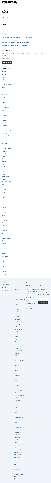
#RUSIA (3, 174)
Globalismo (4, 248)
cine (3, 210)
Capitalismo (4, 205)
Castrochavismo (5, 207)
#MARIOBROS (5, 143)
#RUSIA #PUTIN (5, 176)
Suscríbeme (7, 62)
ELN (3, 235)
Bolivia (3, 202)
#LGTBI (3, 138)
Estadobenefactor (6, 238)
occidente (4, 263)
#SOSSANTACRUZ (6, 182)
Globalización (5, 251)
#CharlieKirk (5, 95)
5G (2, 194)
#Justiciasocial (5, 135)
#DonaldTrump (5, 107)
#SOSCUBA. (5, 179)
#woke (3, 192)
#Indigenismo (5, 125)
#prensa (4, 166)
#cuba (3, 102)
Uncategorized (5, 274)
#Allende (4, 74)
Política (3, 266)
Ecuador (4, 228)
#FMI (3, 118)
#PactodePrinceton (6, 148)
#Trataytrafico (5, 187)
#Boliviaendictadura (6, 84)
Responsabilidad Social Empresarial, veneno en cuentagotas (16, 42)
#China (3, 100)
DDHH (3, 223)
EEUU (3, 233)
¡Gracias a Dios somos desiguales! (10, 40)
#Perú (3, 159)
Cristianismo (5, 220)
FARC (3, 240)
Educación (4, 230)
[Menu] (47, 2)
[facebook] (3, 287)
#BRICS (3, 87)
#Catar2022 (4, 92)
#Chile (3, 97)
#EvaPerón (4, 110)
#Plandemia (4, 161)
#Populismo (4, 164)
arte (2, 200)
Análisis (3, 197)
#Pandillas (4, 151)
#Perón (3, 156)
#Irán (3, 128)
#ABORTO (4, 71)
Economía (4, 225)
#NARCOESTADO (6, 146)
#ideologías (4, 123)
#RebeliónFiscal (5, 169)
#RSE (3, 171)
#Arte (3, 79)
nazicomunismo (5, 258)
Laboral (3, 253)
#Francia (4, 120)
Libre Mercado (5, 256)
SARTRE (4, 269)
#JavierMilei (4, 133)
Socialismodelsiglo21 (7, 271)
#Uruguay (4, 189)
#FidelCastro (5, 115)
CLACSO (4, 212)
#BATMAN (4, 82)
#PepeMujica (5, 153)
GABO (3, 246)
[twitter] (5, 287)
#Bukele (4, 89)
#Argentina (4, 77)
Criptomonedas (5, 217)
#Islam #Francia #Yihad (7, 130)
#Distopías (4, 105)
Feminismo (4, 243)
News (3, 261)
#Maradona (4, 141)
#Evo (3, 112)
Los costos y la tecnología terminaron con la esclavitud (15, 45)
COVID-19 (4, 215)
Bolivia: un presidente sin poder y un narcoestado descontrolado (17, 37)
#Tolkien (4, 184)
